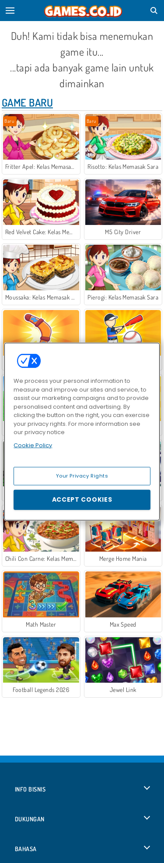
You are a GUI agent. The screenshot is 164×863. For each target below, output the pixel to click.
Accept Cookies (82, 499)
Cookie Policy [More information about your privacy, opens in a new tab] (33, 445)
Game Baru (27, 102)
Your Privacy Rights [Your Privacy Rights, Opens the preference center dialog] (82, 475)
